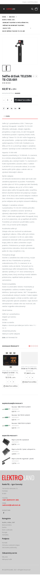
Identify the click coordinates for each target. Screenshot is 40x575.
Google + (15, 108)
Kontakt (4, 543)
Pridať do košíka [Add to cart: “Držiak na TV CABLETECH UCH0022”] (30, 382)
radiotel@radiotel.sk (11, 505)
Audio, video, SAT (6, 371)
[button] (29, 346)
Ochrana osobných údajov (11, 545)
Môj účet (5, 557)
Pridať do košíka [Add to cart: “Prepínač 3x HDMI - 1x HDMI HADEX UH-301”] (11, 386)
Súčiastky (5, 535)
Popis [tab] (8, 116)
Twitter (7, 108)
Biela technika (7, 525)
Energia (4, 532)
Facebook (4, 108)
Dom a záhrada (7, 530)
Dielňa (4, 527)
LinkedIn (11, 108)
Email (19, 108)
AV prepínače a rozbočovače (18, 371)
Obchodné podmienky (9, 547)
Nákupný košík (7, 559)
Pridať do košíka (24, 100)
